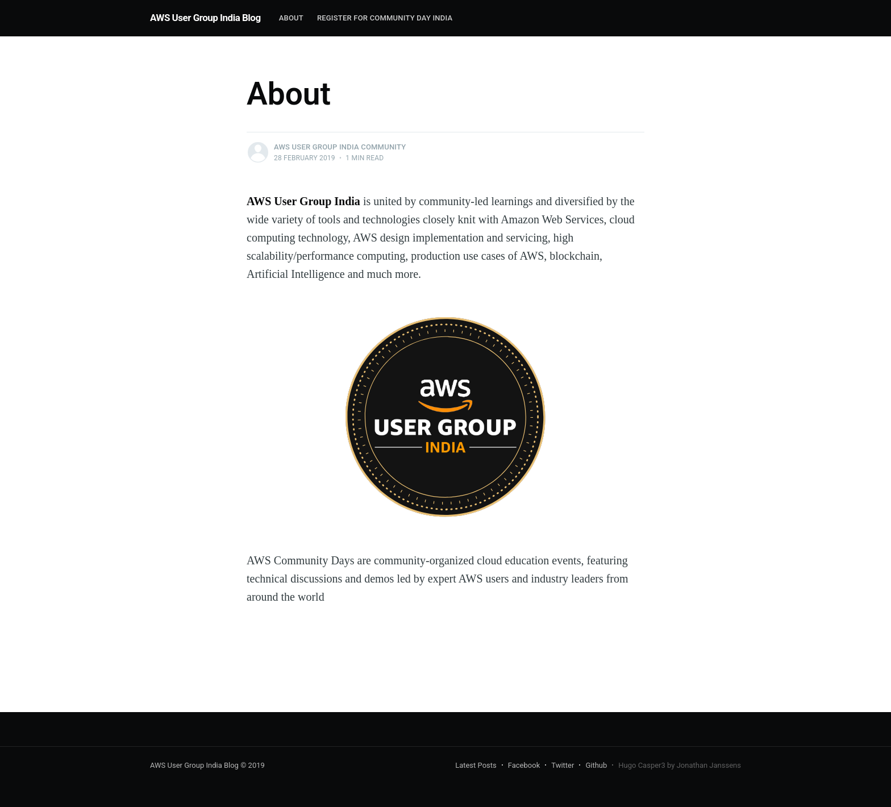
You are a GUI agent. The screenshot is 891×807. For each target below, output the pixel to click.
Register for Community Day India (384, 18)
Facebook (524, 765)
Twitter (562, 765)
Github (596, 765)
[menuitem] (291, 18)
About (291, 18)
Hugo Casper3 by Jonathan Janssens (679, 765)
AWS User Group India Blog (205, 17)
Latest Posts (476, 765)
